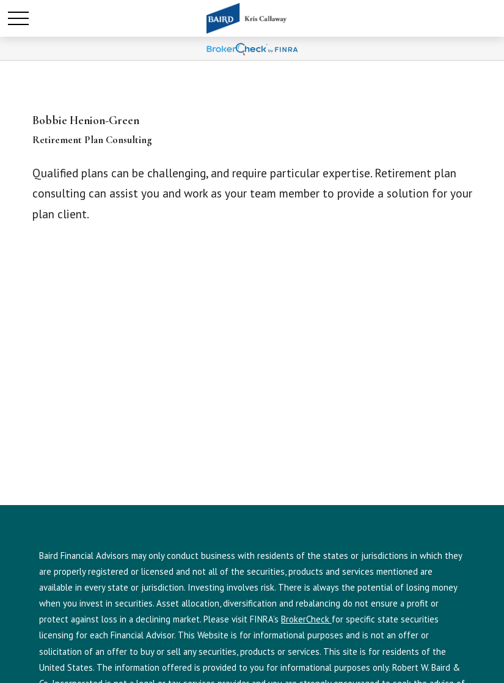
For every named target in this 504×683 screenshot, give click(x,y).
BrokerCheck (306, 619)
